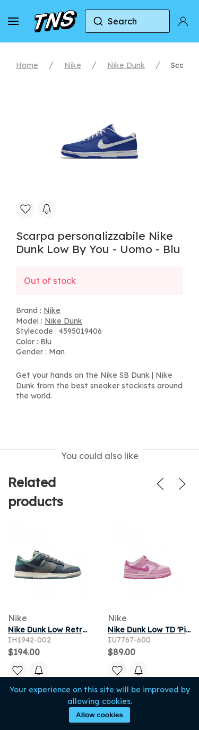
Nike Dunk (126, 65)
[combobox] (127, 21)
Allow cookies (99, 715)
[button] (13, 21)
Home (27, 65)
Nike (72, 65)
